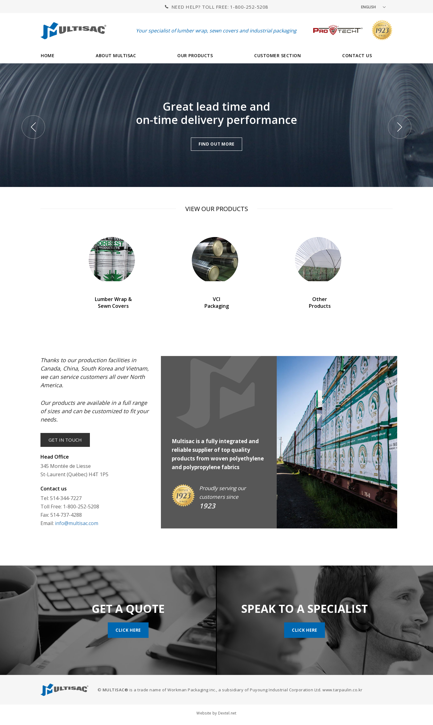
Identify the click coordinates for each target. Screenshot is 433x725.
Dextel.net (227, 714)
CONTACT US (357, 55)
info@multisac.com (76, 524)
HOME (47, 55)
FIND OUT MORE (216, 144)
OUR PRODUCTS (195, 55)
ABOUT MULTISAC (116, 55)
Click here (128, 631)
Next (399, 127)
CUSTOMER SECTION (277, 55)
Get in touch (66, 440)
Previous (33, 127)
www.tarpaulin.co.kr (342, 690)
